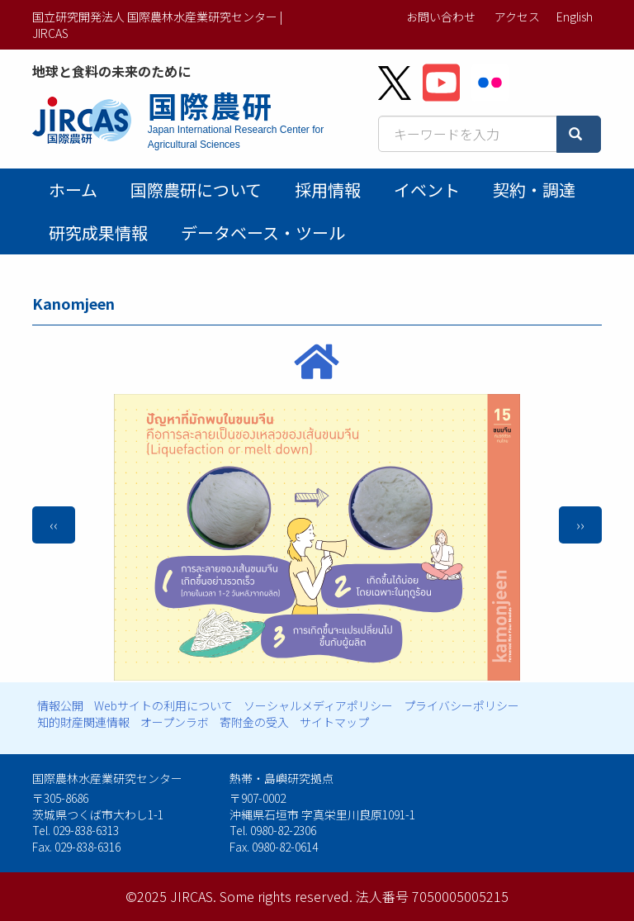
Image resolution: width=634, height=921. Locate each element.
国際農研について (196, 190)
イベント (427, 190)
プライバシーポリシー (461, 705)
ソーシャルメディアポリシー (318, 705)
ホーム (73, 190)
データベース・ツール (263, 232)
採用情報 (328, 190)
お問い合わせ (441, 16)
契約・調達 (534, 190)
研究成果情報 (98, 232)
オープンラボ (174, 722)
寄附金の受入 (254, 722)
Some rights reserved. (286, 896)
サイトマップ (334, 722)
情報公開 (60, 705)
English (574, 16)
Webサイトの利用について (163, 705)
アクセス (517, 16)
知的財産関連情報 (83, 722)
